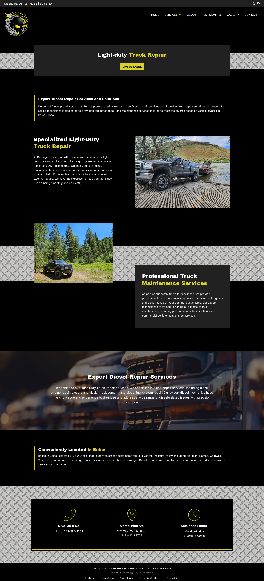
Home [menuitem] (155, 14)
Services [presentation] (171, 14)
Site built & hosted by (132, 572)
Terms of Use (173, 578)
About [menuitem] (191, 14)
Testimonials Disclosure (150, 578)
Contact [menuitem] (250, 14)
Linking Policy (107, 578)
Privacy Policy (126, 578)
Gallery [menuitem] (233, 14)
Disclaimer (90, 578)
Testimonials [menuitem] (212, 14)
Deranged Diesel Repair (119, 568)
